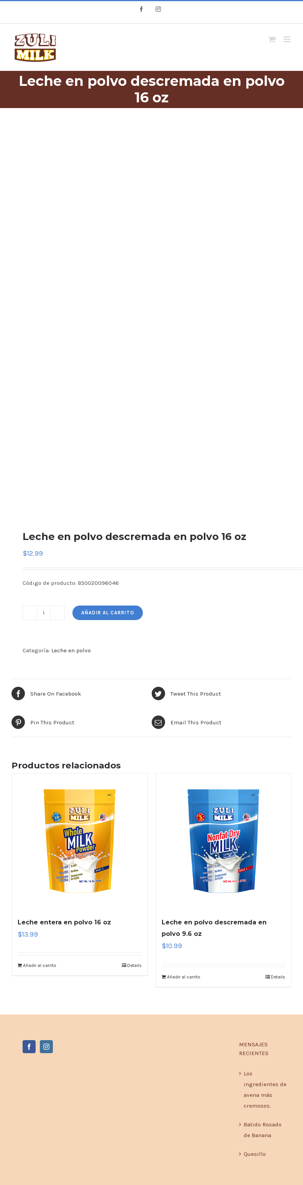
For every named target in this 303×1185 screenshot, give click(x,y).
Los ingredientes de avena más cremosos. (265, 1089)
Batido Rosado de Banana (263, 1130)
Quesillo (255, 1154)
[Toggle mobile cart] (272, 39)
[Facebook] (29, 1046)
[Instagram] (46, 1046)
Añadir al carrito (107, 612)
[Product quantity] (44, 613)
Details (134, 965)
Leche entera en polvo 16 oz (64, 922)
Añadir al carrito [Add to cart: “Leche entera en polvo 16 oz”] (39, 965)
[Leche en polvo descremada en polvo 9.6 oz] (224, 841)
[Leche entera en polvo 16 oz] (79, 841)
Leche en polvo (71, 650)
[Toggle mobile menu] (287, 39)
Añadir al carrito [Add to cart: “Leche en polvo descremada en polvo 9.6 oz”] (183, 977)
